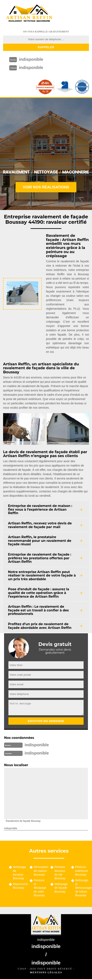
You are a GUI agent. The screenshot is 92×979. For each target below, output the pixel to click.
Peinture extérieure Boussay (81, 870)
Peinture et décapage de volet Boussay (40, 888)
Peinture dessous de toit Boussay (60, 872)
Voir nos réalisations (46, 187)
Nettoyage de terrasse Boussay (19, 872)
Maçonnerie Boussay (20, 885)
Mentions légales (46, 972)
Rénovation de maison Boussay (40, 870)
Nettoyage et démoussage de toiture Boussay (82, 888)
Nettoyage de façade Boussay (61, 887)
